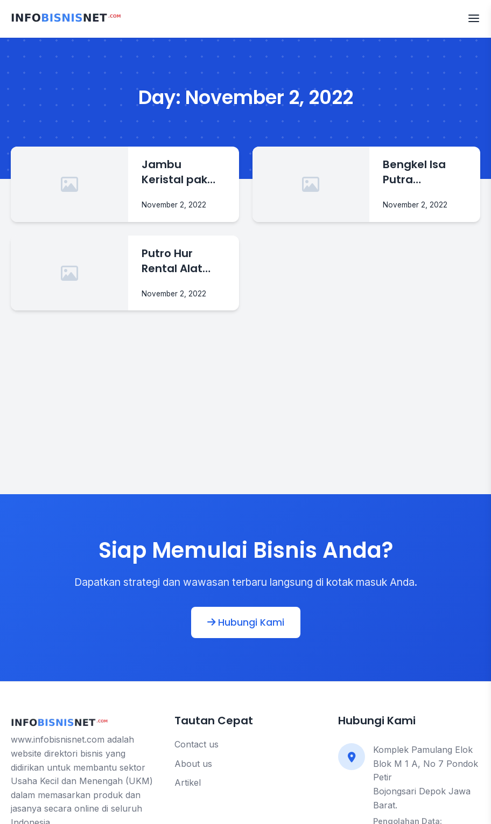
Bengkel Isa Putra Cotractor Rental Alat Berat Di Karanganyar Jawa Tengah (422, 172)
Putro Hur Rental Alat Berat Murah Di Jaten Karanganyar (183, 261)
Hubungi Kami (245, 622)
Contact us (196, 744)
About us (193, 763)
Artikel (187, 782)
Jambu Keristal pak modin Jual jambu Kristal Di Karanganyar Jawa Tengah (181, 172)
